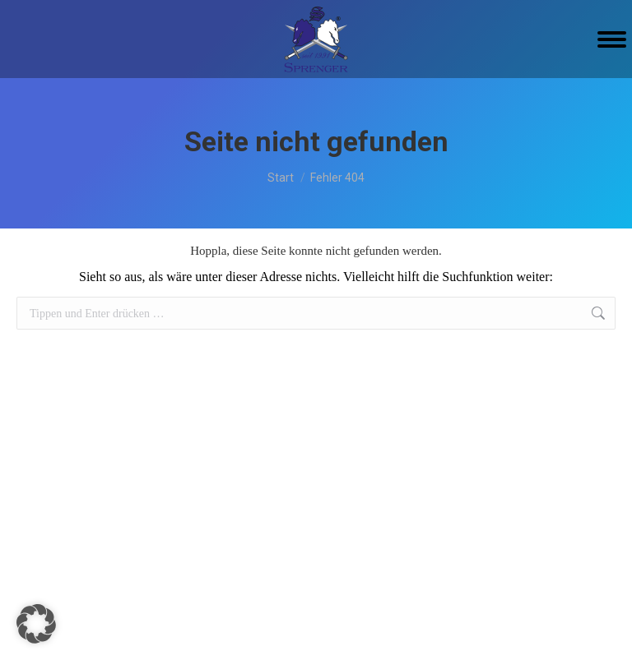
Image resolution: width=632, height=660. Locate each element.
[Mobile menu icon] (612, 39)
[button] (36, 624)
